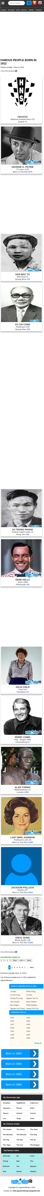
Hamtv (19, 1171)
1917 (12, 1024)
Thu (31, 1161)
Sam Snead (14, 1002)
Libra (32, 1118)
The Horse (20, 1129)
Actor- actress (21, 10)
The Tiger (7, 1145)
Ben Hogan (14, 1005)
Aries (32, 1108)
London (23, 792)
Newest (39, 10)
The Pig (6, 1140)
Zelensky (6, 1156)
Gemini (19, 1113)
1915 (12, 1021)
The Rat (19, 1140)
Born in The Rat (22, 172)
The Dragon (35, 1145)
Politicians (22, 327)
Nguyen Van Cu (32, 998)
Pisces (19, 1108)
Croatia (22, 117)
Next (32, 967)
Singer (3, 10)
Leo (4, 1118)
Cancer (33, 1113)
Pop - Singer (22, 740)
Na (17, 1156)
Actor (23, 582)
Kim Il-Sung (23, 937)
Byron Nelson (31, 1002)
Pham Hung (30, 991)
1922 (28, 1031)
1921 (12, 1031)
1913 (12, 1018)
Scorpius (6, 1103)
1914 (28, 1018)
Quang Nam (22, 329)
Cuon (32, 1156)
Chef (23, 689)
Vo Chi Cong (22, 324)
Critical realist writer (22, 532)
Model (31, 10)
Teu (17, 1166)
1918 (28, 1024)
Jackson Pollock (22, 887)
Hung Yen (22, 534)
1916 (28, 1021)
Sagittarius (20, 1103)
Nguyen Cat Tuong (17, 1008)
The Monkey (8, 1135)
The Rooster (21, 1135)
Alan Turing (23, 787)
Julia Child (23, 687)
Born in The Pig (22, 892)
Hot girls (11, 10)
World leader (22, 940)
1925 (12, 1038)
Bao (18, 1161)
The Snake (7, 1129)
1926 (28, 1038)
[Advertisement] (22, 34)
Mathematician (23, 790)
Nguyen (33, 1166)
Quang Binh (22, 279)
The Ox (33, 1140)
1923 (12, 1035)
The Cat (19, 1145)
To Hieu (29, 995)
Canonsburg (23, 742)
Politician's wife (22, 840)
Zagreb (22, 122)
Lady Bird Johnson (22, 837)
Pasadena (22, 692)
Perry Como (22, 737)
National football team (23, 119)
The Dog (33, 1135)
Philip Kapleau (31, 1005)
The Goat (33, 1129)
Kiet (4, 1171)
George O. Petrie (23, 167)
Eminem (6, 1166)
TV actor (22, 169)
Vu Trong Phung (22, 529)
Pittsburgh (22, 584)
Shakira (33, 1171)
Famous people (6, 67)
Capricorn (34, 1103)
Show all (37, 1043)
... (27, 967)
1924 (28, 1035)
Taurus (5, 1113)
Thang (5, 1161)
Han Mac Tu (22, 274)
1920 (28, 1028)
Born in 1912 (19, 67)
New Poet (22, 277)
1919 (12, 1028)
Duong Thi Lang (16, 998)
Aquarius (6, 1108)
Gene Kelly (22, 579)
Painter (22, 890)
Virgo (18, 1118)
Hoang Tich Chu (32, 1008)
